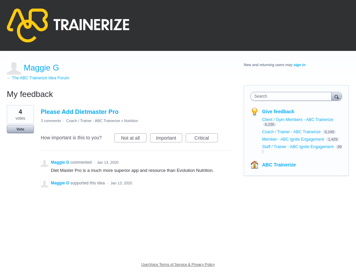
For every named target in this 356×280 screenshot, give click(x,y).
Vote (20, 129)
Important (169, 139)
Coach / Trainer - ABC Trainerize (93, 121)
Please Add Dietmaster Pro (79, 111)
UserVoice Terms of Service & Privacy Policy (178, 264)
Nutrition (131, 121)
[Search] (336, 96)
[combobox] (292, 96)
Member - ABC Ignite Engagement (293, 139)
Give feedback (278, 111)
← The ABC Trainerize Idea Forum (38, 78)
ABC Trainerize (279, 164)
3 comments (51, 121)
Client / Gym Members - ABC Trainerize (297, 119)
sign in (299, 65)
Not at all (134, 139)
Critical (206, 139)
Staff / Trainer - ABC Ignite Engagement (298, 146)
